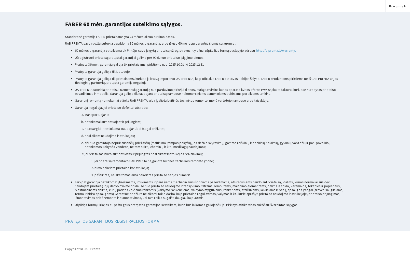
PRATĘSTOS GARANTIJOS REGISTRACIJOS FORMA (112, 221)
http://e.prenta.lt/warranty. (276, 50)
